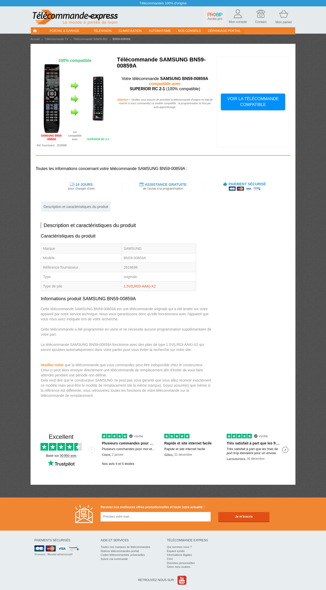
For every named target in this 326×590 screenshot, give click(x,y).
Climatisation (130, 31)
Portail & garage (64, 31)
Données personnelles (181, 563)
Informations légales (179, 554)
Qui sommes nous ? (179, 546)
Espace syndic (176, 551)
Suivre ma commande (114, 558)
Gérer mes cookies (178, 566)
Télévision (102, 31)
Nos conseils (189, 31)
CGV (170, 558)
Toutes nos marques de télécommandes (125, 546)
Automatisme (160, 31)
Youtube (182, 580)
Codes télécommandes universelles (123, 554)
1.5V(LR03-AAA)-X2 (140, 286)
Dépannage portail (224, 31)
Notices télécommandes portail (120, 551)
